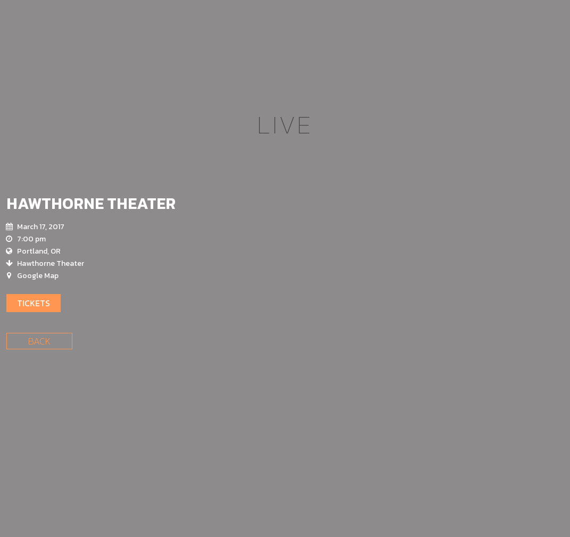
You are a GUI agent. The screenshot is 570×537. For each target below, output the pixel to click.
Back (39, 341)
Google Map (38, 275)
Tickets (33, 303)
